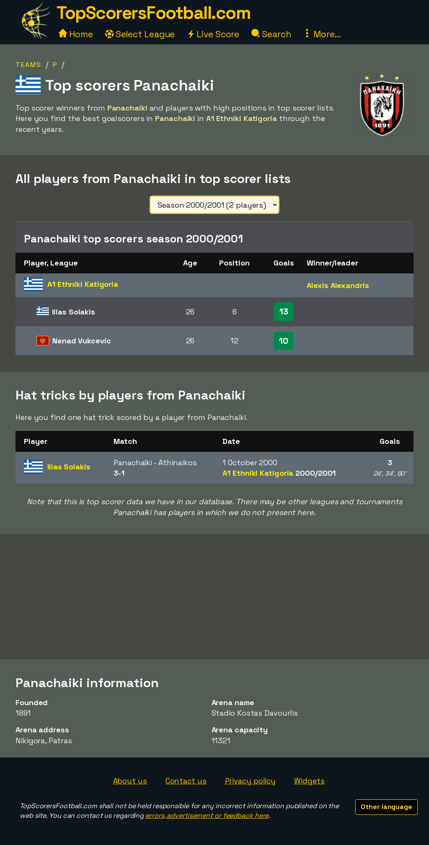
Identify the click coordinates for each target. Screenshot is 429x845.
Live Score (213, 34)
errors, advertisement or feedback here (207, 815)
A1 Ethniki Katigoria (279, 473)
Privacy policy (250, 781)
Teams (28, 64)
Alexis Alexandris (338, 285)
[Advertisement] (214, 596)
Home (76, 34)
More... (322, 34)
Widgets (309, 781)
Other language (386, 806)
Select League (140, 34)
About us (130, 781)
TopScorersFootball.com (153, 13)
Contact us (186, 781)
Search (271, 34)
